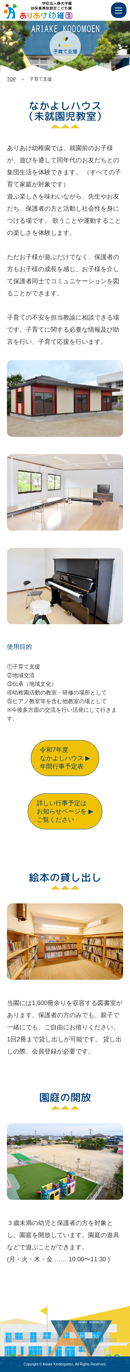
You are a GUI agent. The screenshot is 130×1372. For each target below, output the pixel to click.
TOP (11, 79)
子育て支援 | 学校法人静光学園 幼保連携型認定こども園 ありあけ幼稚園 (50, 10)
